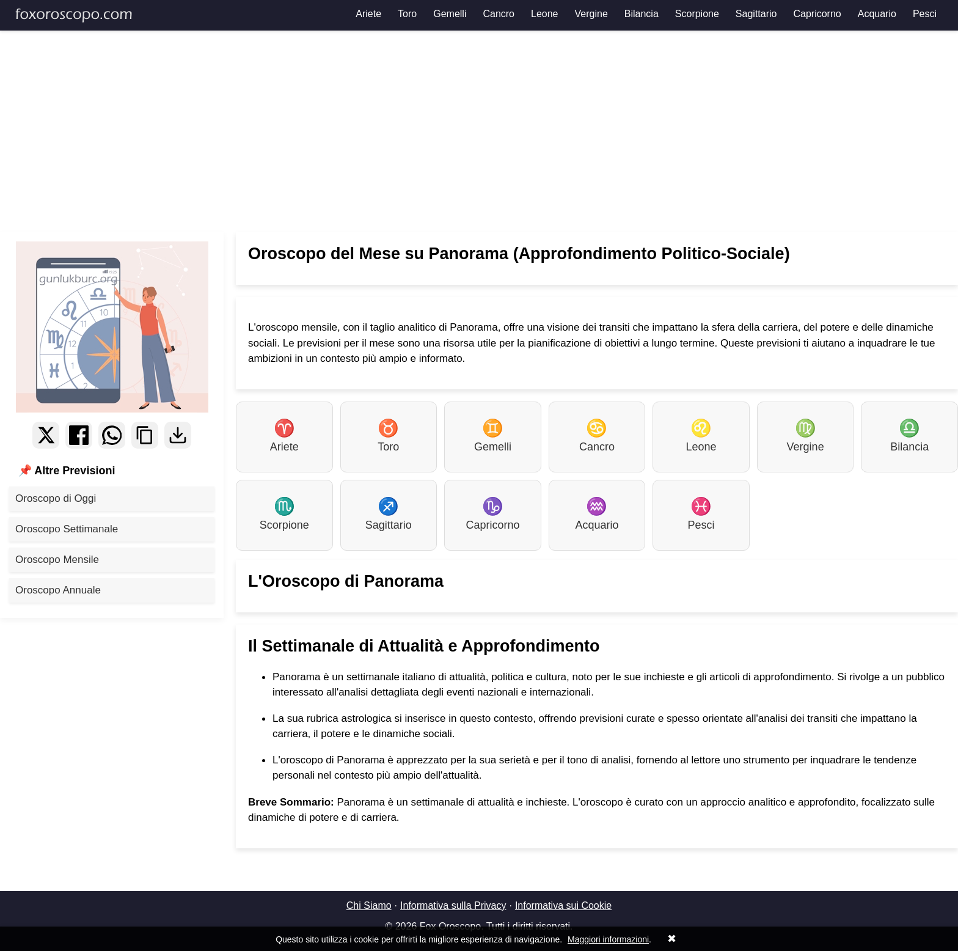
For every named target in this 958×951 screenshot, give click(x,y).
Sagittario (756, 14)
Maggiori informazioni (608, 939)
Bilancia (641, 14)
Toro (407, 14)
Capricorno (817, 14)
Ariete (368, 14)
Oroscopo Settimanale (66, 529)
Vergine (591, 14)
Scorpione (697, 14)
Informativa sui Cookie (563, 905)
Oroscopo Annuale (58, 590)
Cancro (498, 14)
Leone (544, 14)
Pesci (925, 14)
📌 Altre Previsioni (66, 470)
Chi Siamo (369, 905)
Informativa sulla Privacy (453, 905)
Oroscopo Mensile (57, 559)
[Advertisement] (479, 131)
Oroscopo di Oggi (55, 498)
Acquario (877, 14)
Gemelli (449, 14)
